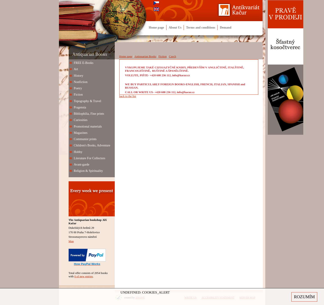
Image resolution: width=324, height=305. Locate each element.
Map (71, 241)
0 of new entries (83, 276)
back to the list (127, 96)
